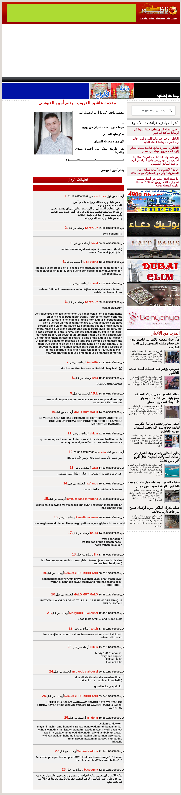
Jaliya (84, 79)
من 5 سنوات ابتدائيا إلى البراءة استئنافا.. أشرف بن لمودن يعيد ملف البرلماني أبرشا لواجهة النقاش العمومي (154, 160)
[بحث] (153, 110)
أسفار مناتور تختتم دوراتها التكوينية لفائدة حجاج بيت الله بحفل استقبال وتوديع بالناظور (157, 427)
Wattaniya (98, 79)
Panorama (51, 79)
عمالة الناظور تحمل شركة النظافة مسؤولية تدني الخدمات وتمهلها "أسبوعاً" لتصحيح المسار (157, 398)
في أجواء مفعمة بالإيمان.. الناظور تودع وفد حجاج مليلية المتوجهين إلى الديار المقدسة (155, 343)
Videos (69, 79)
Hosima (126, 79)
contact (12, 79)
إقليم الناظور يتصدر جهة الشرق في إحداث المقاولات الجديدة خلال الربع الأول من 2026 (156, 457)
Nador (157, 79)
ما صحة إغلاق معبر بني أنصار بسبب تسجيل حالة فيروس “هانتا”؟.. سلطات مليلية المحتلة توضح (156, 182)
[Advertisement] (91, 50)
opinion (37, 79)
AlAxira (26, 79)
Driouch (142, 79)
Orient (111, 79)
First (172, 79)
